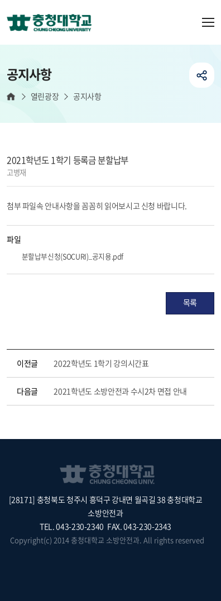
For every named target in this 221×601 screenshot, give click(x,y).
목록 (190, 302)
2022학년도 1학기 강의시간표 (101, 363)
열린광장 (45, 96)
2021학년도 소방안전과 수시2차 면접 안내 (120, 391)
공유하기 (201, 75)
